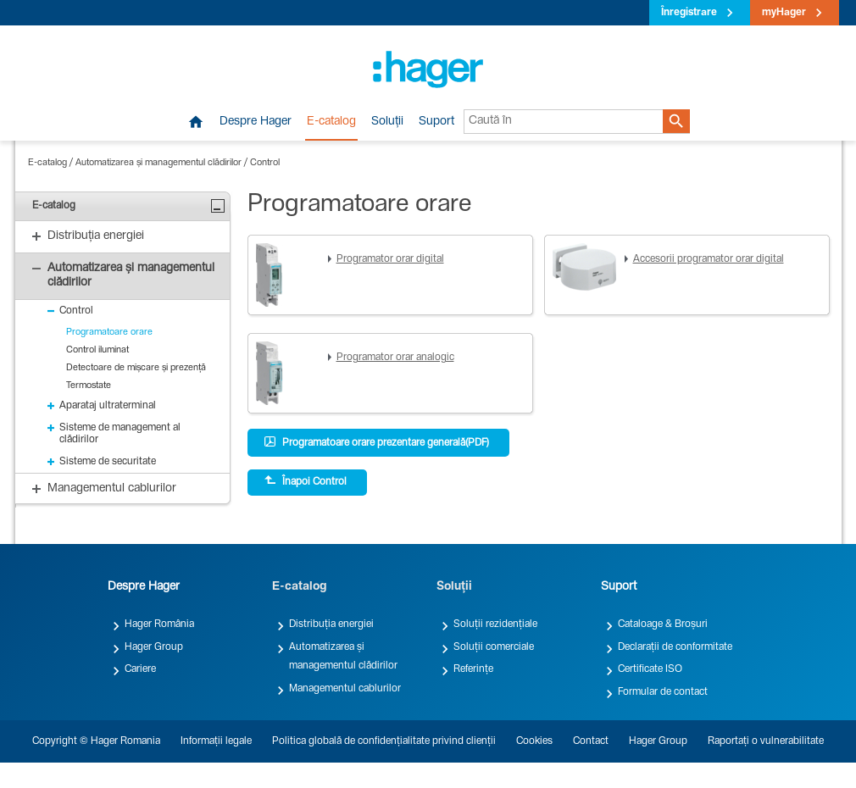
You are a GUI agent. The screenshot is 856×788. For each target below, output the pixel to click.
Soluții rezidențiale (495, 624)
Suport (436, 122)
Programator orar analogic (395, 357)
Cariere (140, 669)
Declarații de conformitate (675, 647)
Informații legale (216, 741)
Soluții (387, 122)
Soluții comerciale (493, 647)
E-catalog (331, 122)
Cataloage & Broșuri (663, 624)
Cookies (534, 741)
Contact (591, 741)
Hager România (159, 624)
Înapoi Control (305, 481)
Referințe (473, 669)
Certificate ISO (650, 669)
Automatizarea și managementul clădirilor (158, 163)
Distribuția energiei (331, 624)
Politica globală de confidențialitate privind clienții (384, 741)
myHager (784, 13)
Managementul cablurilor (345, 689)
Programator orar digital (390, 259)
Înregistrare (689, 13)
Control (265, 163)
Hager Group (154, 647)
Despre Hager (256, 122)
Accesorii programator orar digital (708, 259)
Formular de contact (663, 692)
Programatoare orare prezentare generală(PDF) (376, 442)
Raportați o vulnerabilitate (766, 741)
